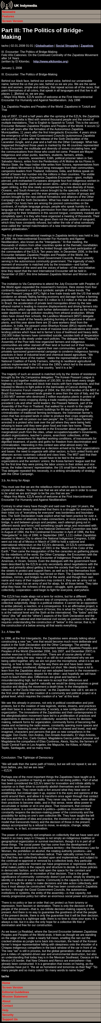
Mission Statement (14, 996)
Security (7, 1014)
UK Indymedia (25, 5)
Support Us (10, 1019)
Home (6, 983)
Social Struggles (67, 45)
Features (8, 16)
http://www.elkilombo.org (50, 61)
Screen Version (12, 21)
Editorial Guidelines (15, 992)
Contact (7, 1005)
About (6, 1001)
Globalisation (44, 45)
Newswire (8, 11)
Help (5, 1010)
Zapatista (87, 45)
